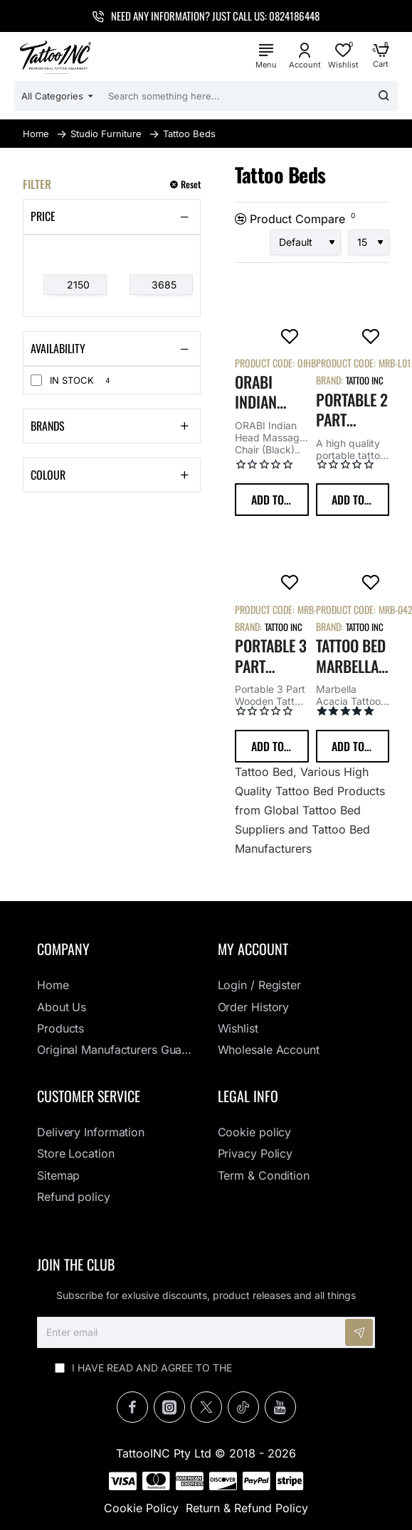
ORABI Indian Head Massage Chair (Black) (263, 392)
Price (43, 216)
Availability (58, 348)
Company (63, 948)
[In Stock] (36, 380)
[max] (161, 285)
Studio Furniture (106, 133)
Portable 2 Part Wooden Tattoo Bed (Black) (352, 410)
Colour (48, 474)
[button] (272, 499)
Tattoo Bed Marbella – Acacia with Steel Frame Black (351, 656)
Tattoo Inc (365, 381)
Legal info (248, 1095)
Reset (191, 184)
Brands (48, 425)
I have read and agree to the (206, 1368)
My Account (253, 948)
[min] (75, 285)
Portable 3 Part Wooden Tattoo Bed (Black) (271, 656)
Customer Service (88, 1095)
